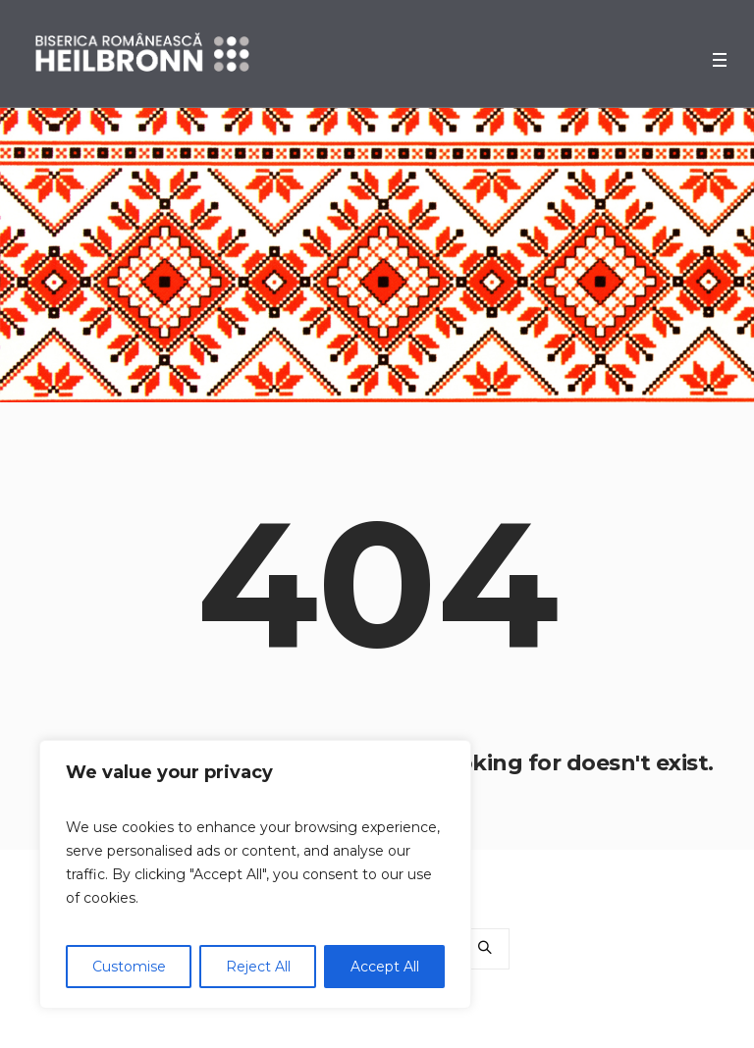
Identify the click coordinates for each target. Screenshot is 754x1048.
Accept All (384, 966)
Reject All (258, 966)
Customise (129, 966)
